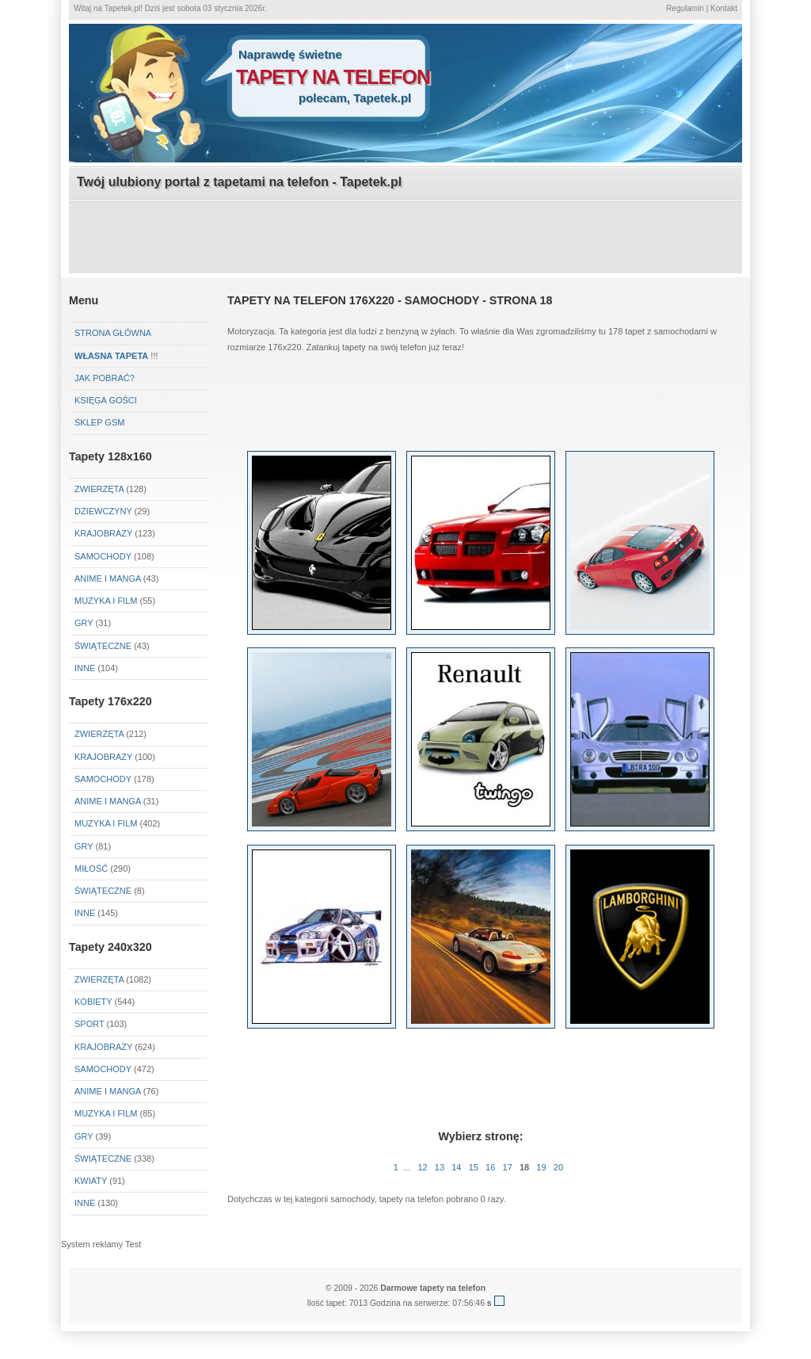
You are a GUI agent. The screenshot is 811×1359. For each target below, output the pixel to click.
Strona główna (112, 333)
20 (558, 1167)
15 (473, 1167)
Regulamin (685, 8)
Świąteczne (102, 646)
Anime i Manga (107, 578)
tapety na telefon (333, 77)
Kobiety (93, 1001)
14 (456, 1167)
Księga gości (105, 400)
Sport (89, 1024)
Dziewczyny (103, 511)
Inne (84, 668)
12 (422, 1167)
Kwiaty (90, 1180)
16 (490, 1167)
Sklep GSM (99, 422)
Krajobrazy (103, 533)
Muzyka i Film (105, 600)
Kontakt (723, 8)
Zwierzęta (99, 489)
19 (541, 1167)
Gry (83, 623)
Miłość (91, 868)
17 (507, 1167)
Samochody (102, 556)
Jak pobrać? (104, 378)
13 (439, 1167)
